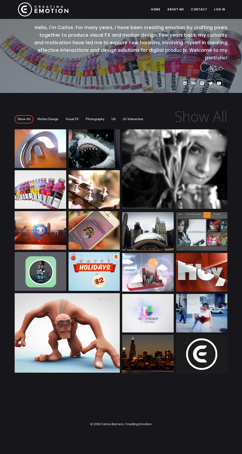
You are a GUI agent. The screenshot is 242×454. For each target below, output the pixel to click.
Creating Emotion (138, 424)
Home (155, 9)
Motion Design (48, 119)
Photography (95, 119)
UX (114, 119)
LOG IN (219, 9)
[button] (199, 135)
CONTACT (199, 9)
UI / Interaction (133, 119)
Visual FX (72, 119)
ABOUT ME (175, 9)
